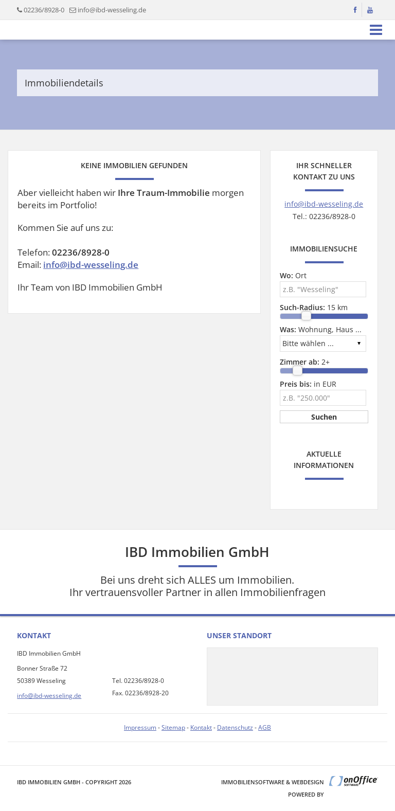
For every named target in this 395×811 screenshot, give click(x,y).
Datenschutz (235, 727)
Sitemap (173, 727)
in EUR (308, 384)
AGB (264, 727)
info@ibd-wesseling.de (112, 9)
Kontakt (201, 727)
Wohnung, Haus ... (321, 329)
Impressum (140, 727)
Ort (293, 275)
